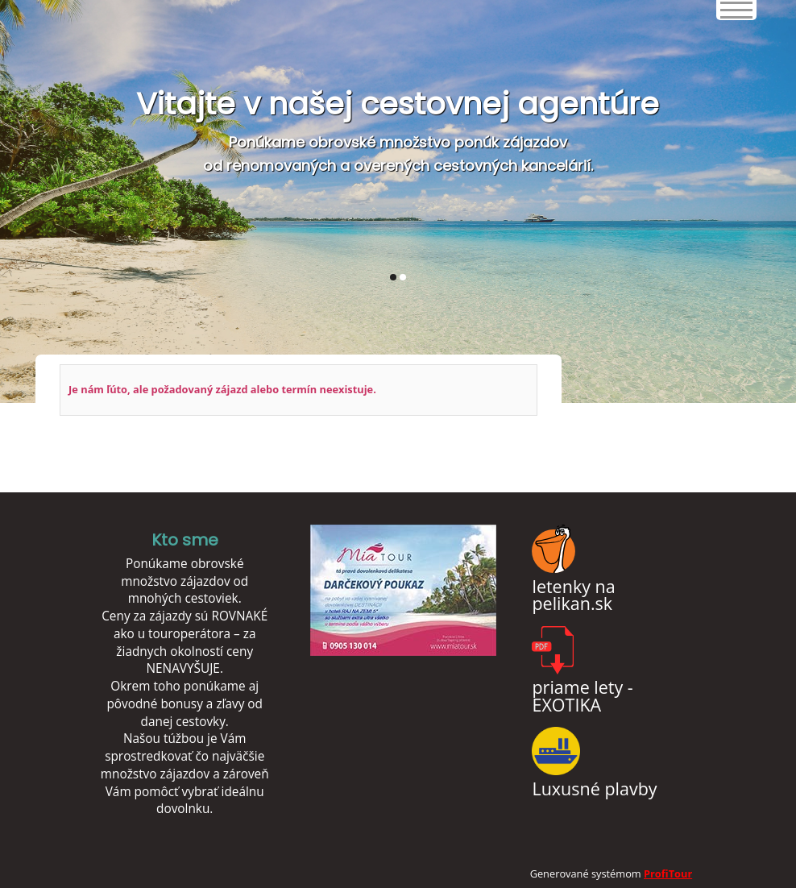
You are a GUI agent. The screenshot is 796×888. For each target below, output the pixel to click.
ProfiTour (668, 873)
